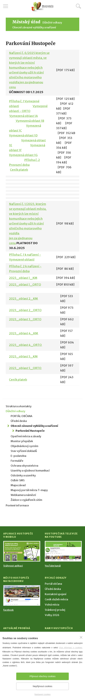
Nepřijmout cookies (42, 686)
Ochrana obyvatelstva (24, 465)
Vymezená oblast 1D (23, 135)
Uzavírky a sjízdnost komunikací (30, 470)
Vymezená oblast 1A (23, 116)
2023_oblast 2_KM (23, 298)
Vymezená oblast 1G (23, 155)
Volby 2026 (52, 615)
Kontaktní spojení (55, 594)
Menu (5, 6)
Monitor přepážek (22, 441)
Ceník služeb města (56, 599)
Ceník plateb (19, 170)
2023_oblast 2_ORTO (25, 310)
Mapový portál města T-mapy (29, 490)
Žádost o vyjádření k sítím (26, 499)
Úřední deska (19, 421)
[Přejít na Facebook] (21, 595)
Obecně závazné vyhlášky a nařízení (34, 27)
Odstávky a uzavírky (23, 475)
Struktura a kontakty (19, 406)
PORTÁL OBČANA (21, 416)
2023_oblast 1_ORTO (25, 284)
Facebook (8, 609)
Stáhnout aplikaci (13, 565)
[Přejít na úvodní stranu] (42, 6)
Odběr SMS (18, 480)
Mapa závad (18, 485)
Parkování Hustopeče (30, 430)
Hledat (78, 6)
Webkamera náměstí (23, 495)
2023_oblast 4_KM (23, 333)
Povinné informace (17, 505)
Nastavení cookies (42, 694)
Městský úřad (26, 21)
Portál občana (53, 583)
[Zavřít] (81, 637)
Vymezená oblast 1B (29, 121)
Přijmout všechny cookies (42, 676)
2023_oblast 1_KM (23, 278)
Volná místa (52, 604)
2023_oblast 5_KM (23, 356)
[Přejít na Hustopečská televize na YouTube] (63, 551)
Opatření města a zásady (26, 436)
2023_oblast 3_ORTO (25, 319)
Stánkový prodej (55, 609)
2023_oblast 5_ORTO (25, 368)
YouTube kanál (53, 565)
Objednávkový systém (24, 446)
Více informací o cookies (70, 647)
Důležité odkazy (52, 22)
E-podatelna (18, 455)
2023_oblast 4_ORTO (25, 345)
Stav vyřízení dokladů (24, 451)
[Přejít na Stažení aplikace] (21, 551)
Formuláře (17, 460)
